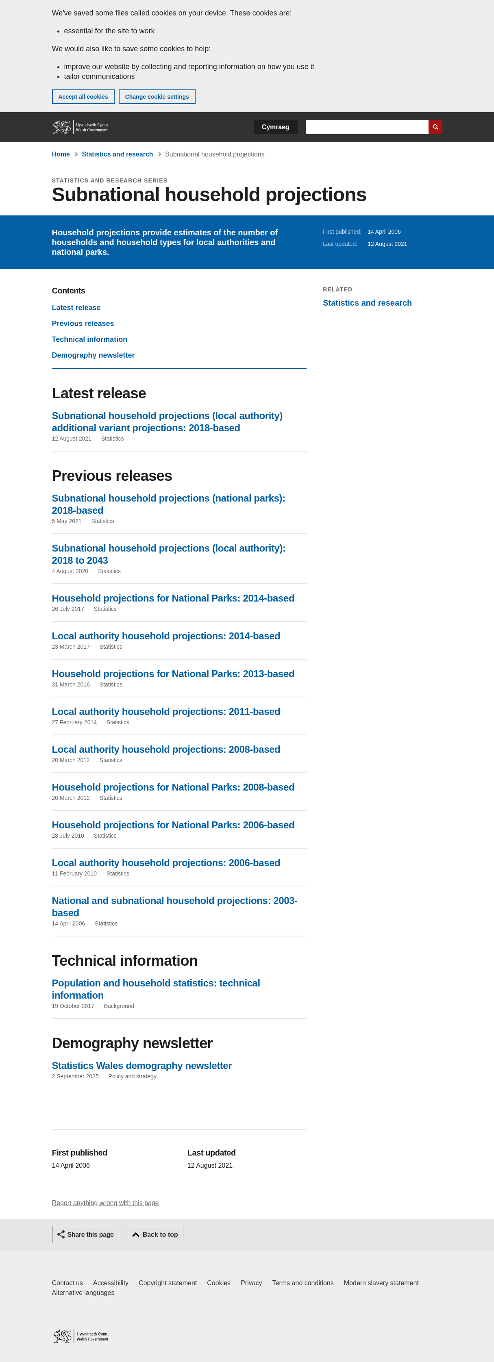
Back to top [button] (160, 1234)
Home (61, 154)
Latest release (76, 308)
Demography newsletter (93, 355)
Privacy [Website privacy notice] (251, 1282)
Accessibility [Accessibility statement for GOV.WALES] (110, 1282)
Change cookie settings (157, 96)
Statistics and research (117, 154)
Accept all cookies (83, 96)
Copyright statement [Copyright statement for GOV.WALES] (168, 1282)
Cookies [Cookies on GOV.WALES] (219, 1282)
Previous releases (83, 323)
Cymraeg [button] (275, 127)
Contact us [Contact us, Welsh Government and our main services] (67, 1282)
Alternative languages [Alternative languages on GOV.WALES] (83, 1292)
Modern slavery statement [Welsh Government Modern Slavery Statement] (381, 1282)
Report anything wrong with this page (105, 1202)
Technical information (90, 339)
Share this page (90, 1234)
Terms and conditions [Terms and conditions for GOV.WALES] (303, 1282)
